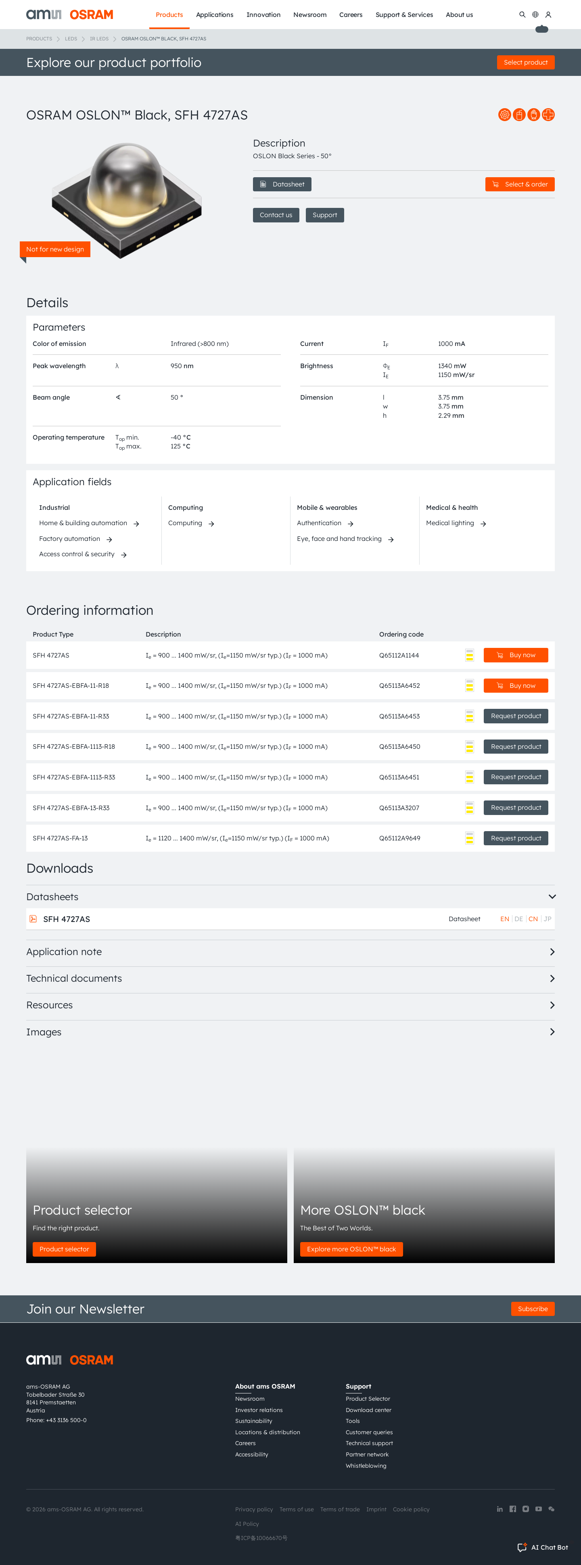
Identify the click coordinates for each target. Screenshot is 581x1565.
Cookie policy (411, 1509)
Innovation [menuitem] (264, 14)
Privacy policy (254, 1509)
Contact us (276, 215)
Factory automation (69, 538)
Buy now (516, 655)
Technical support (369, 1443)
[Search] (522, 14)
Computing (185, 507)
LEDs (71, 39)
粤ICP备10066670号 (261, 1538)
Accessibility (251, 1454)
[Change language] (535, 14)
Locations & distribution (267, 1432)
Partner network (367, 1454)
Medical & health (452, 507)
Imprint (376, 1509)
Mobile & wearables (327, 507)
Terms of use (297, 1509)
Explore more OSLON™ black (351, 1249)
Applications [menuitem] (215, 14)
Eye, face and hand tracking (339, 538)
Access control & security (77, 554)
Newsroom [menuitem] (309, 14)
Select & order (520, 184)
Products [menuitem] (169, 14)
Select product (526, 62)
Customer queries (369, 1432)
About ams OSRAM (265, 1386)
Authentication (319, 523)
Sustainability (253, 1421)
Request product (516, 716)
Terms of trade (340, 1509)
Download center (368, 1410)
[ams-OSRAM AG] (69, 14)
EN (505, 919)
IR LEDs (99, 39)
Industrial (54, 507)
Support (325, 215)
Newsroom (250, 1398)
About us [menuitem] (459, 14)
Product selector (64, 1249)
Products (39, 39)
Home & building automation (83, 523)
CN (533, 919)
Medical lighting (450, 523)
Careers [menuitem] (350, 14)
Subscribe (533, 1309)
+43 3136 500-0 (66, 1420)
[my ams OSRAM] (548, 14)
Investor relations (259, 1410)
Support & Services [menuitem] (404, 14)
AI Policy (247, 1523)
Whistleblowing (366, 1465)
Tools (353, 1421)
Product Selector (368, 1398)
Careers (245, 1443)
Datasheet (282, 184)
